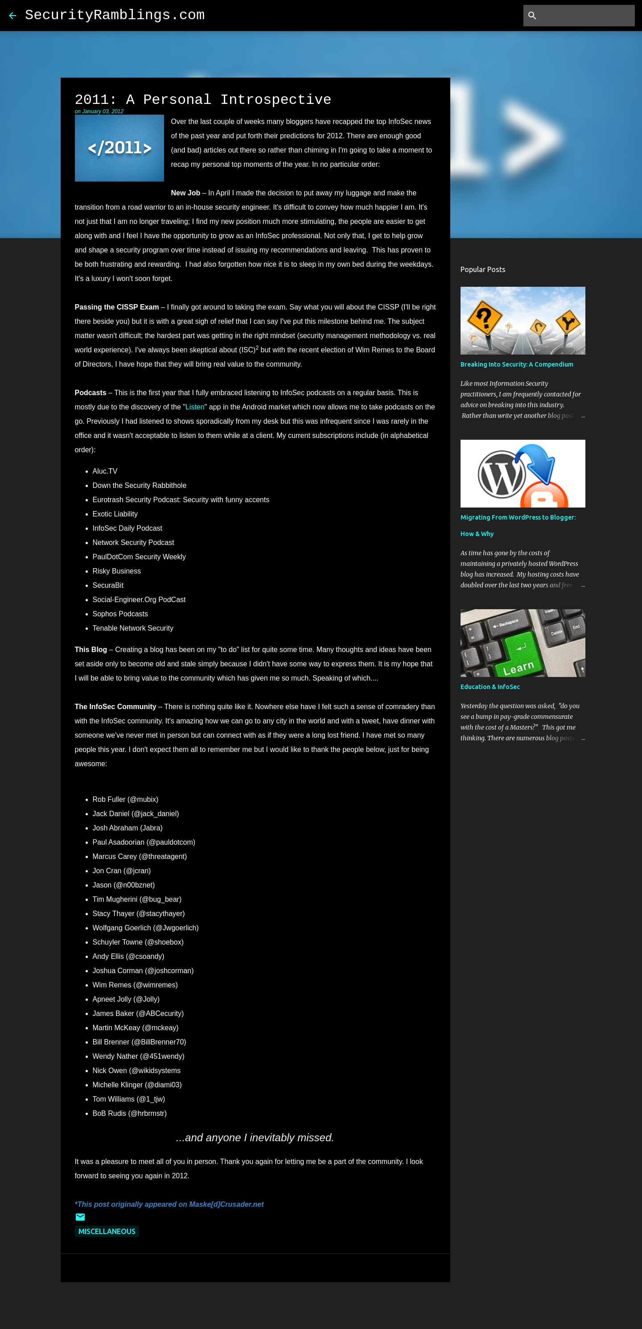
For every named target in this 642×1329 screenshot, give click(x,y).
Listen (195, 407)
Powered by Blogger (321, 1302)
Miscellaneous (107, 1231)
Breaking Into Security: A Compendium (517, 364)
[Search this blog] (588, 15)
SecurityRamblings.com (115, 15)
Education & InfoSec (490, 686)
